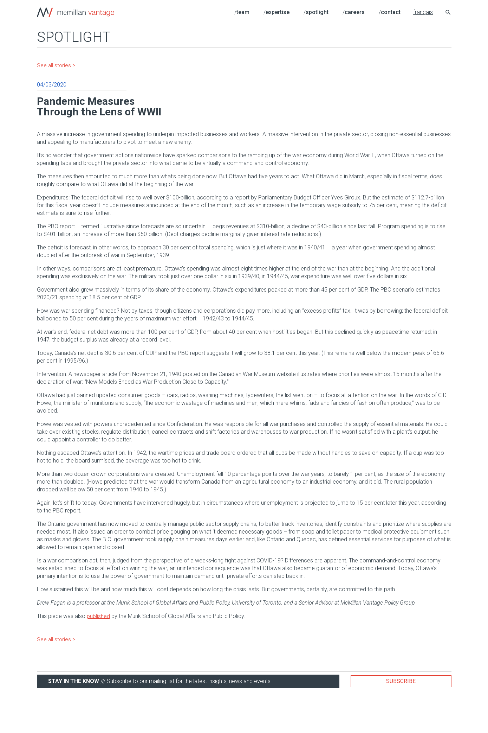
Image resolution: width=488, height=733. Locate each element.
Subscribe (401, 681)
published (98, 616)
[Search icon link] (448, 13)
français (423, 12)
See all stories (54, 65)
